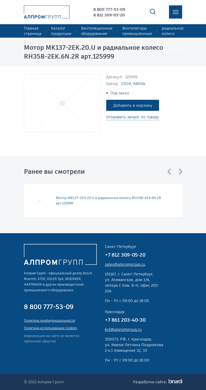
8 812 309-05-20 (109, 15)
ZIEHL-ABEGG (133, 83)
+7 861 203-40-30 (125, 320)
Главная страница (32, 31)
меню (175, 12)
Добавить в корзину (132, 105)
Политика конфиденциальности (49, 320)
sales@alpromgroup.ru (125, 264)
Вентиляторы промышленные (137, 31)
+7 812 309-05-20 (125, 255)
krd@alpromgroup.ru (123, 329)
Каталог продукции (61, 31)
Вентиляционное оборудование (97, 31)
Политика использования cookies (50, 328)
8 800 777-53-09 (109, 9)
